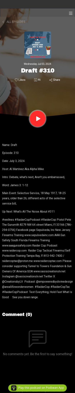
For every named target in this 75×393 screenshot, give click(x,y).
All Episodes (13, 22)
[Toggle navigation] (71, 13)
